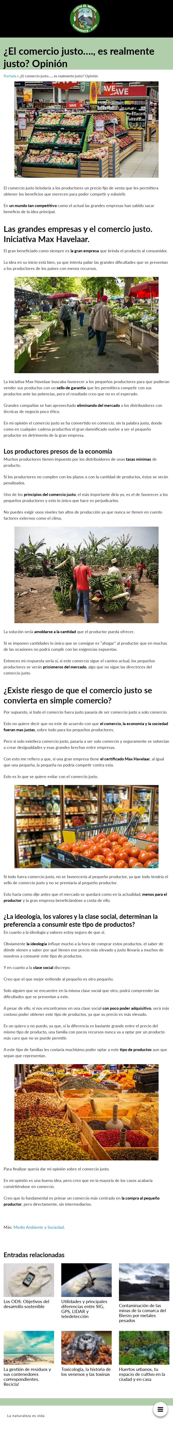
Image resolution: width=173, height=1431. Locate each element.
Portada (10, 76)
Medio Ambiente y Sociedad (39, 1227)
